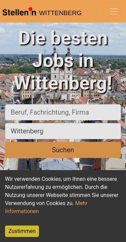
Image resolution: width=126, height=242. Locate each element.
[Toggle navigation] (113, 11)
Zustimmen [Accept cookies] (22, 231)
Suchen (63, 150)
